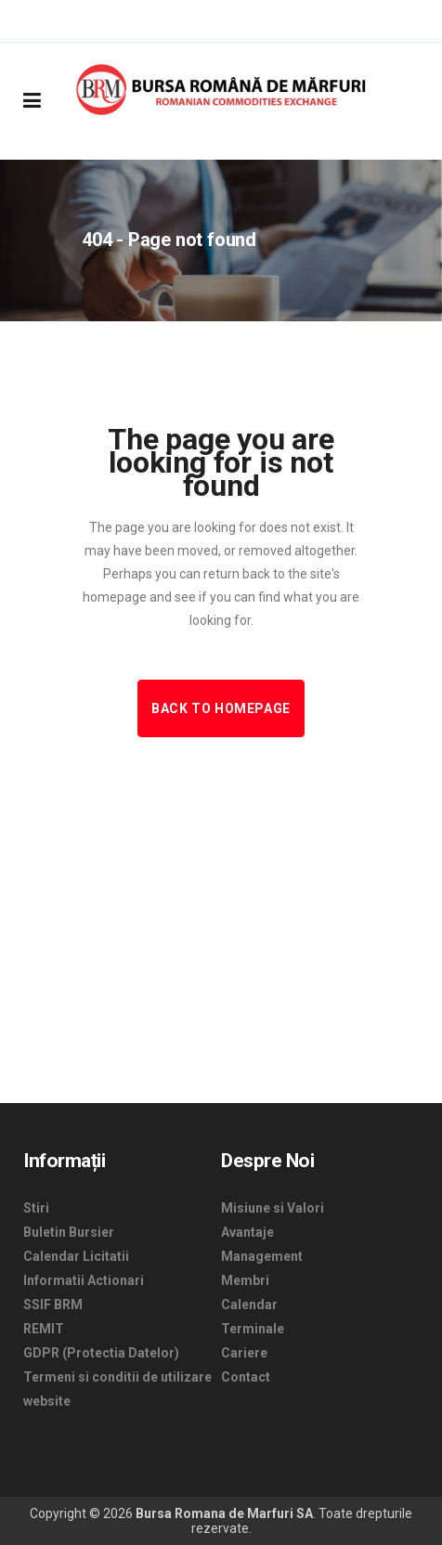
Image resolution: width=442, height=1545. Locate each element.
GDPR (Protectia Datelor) (101, 1352)
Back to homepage (221, 708)
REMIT (43, 1328)
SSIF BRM (53, 1304)
